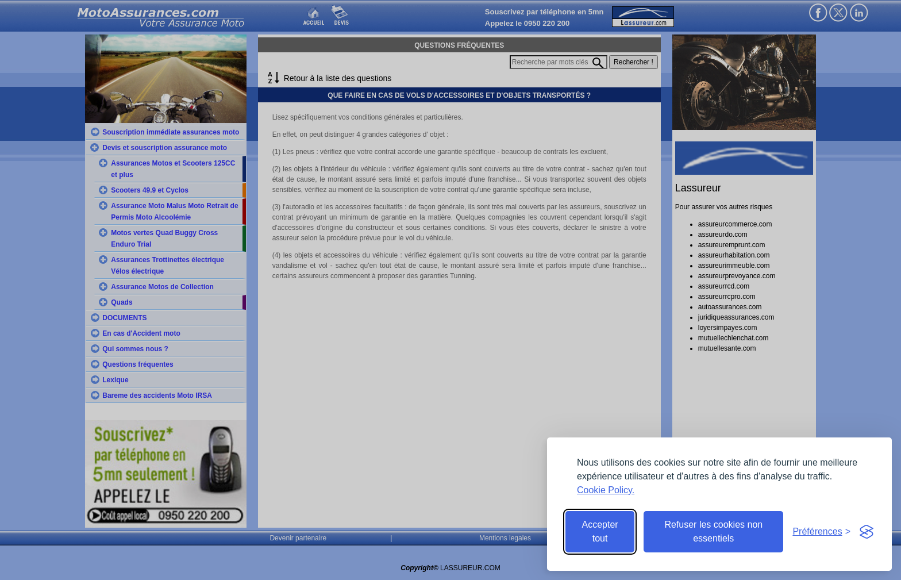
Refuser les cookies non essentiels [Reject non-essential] (713, 531)
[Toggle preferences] (821, 532)
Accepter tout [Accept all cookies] (600, 531)
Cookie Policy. (605, 490)
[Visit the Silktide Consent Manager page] (866, 532)
